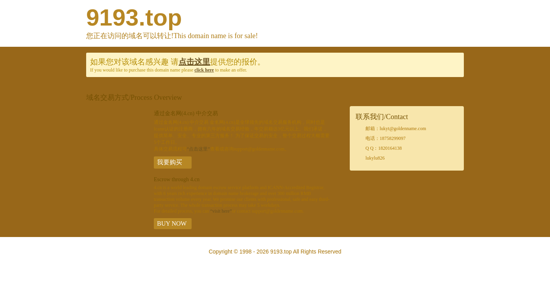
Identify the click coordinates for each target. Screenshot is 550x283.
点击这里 (194, 61)
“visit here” (221, 211)
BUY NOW (171, 223)
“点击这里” (198, 149)
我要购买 (169, 162)
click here (204, 70)
